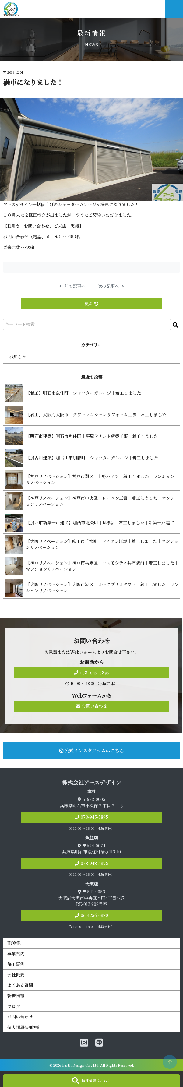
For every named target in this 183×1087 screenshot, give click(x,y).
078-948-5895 (94, 863)
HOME (14, 943)
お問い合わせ (91, 706)
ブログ (13, 1006)
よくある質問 (20, 985)
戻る (91, 304)
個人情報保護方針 (24, 1027)
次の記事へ (111, 286)
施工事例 (15, 964)
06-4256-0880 (94, 915)
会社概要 (15, 975)
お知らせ (17, 357)
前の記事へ (72, 286)
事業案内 (15, 954)
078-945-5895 (92, 672)
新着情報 (15, 996)
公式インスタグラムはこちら (91, 750)
